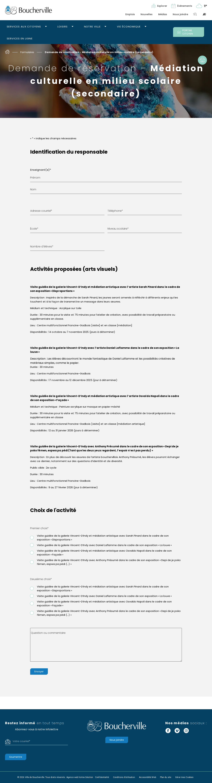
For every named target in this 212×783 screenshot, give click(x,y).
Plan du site (165, 777)
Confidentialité (102, 777)
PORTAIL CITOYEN (185, 31)
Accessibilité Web (147, 777)
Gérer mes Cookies (184, 777)
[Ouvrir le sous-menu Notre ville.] (105, 26)
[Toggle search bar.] (195, 14)
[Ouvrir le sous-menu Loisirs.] (72, 26)
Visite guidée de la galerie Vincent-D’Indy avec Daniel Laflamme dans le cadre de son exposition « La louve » (104, 545)
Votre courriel (21, 741)
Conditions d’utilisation (124, 777)
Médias (162, 14)
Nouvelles (147, 14)
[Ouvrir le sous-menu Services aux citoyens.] (46, 26)
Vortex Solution (86, 777)
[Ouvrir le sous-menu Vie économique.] (145, 26)
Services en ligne (20, 38)
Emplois (130, 14)
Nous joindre (180, 14)
